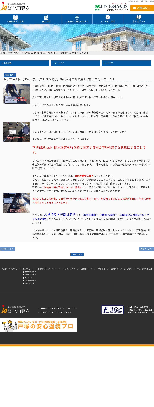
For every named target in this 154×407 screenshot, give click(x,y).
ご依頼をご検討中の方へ (46, 268)
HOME (2, 53)
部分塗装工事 (30, 280)
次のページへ (146, 248)
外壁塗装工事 (30, 271)
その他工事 (29, 283)
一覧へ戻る (77, 254)
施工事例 (26, 268)
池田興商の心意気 (9, 268)
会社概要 (114, 268)
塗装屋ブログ (13, 53)
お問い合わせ (144, 8)
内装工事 (29, 277)
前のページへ (7, 248)
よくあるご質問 (68, 268)
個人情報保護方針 (144, 268)
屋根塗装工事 (30, 274)
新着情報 (101, 268)
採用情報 (128, 268)
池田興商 (127, 234)
